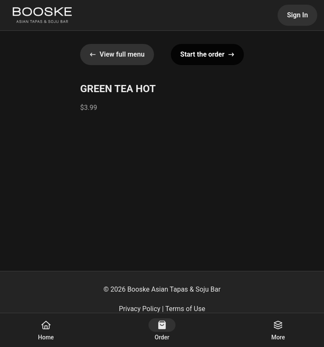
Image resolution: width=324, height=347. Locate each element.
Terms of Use (185, 309)
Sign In (297, 15)
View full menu (117, 54)
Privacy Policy (140, 309)
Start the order (207, 54)
